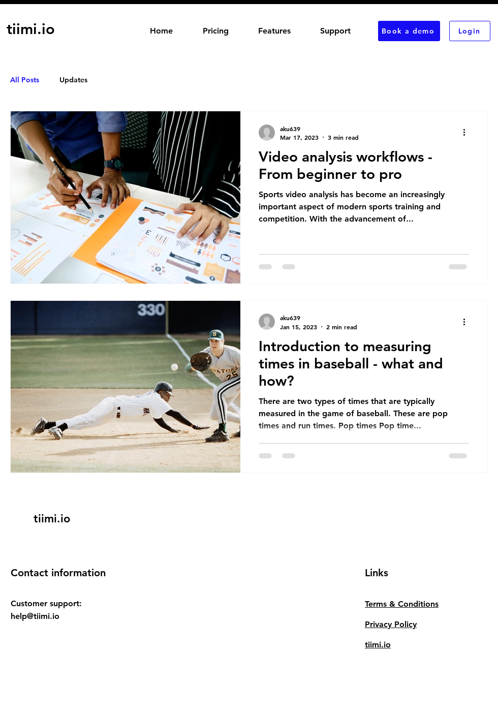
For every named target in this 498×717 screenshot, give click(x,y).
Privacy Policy (391, 624)
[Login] (469, 31)
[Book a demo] (409, 31)
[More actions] (467, 133)
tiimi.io (378, 644)
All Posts (24, 79)
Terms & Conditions (402, 604)
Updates (73, 79)
